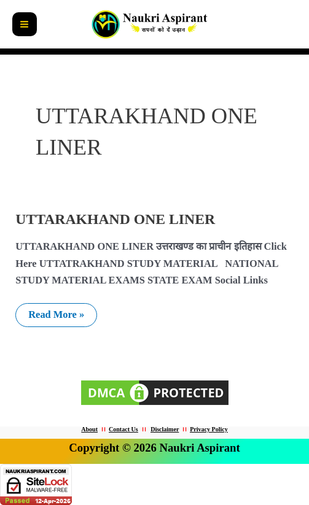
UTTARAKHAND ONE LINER (115, 219)
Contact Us (123, 429)
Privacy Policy (208, 429)
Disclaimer (165, 429)
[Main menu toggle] (24, 24)
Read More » (62, 311)
